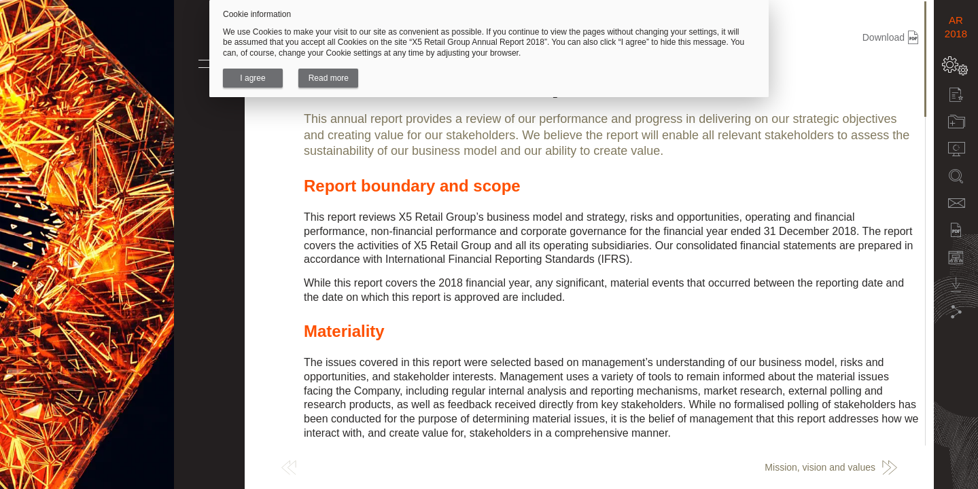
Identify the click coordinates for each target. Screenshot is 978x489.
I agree (252, 78)
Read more (329, 78)
